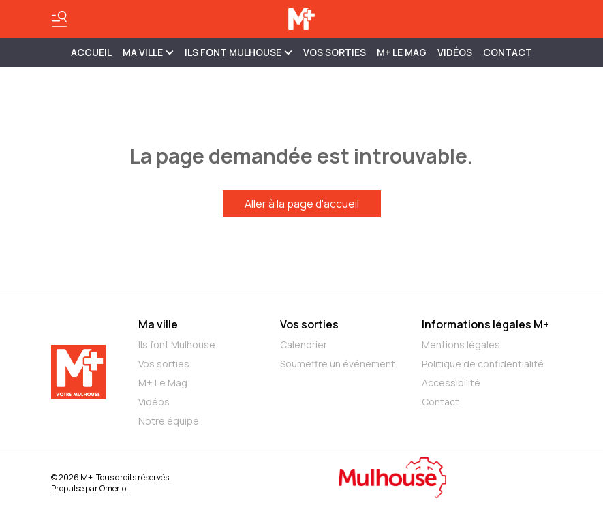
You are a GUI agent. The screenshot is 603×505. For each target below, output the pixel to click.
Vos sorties (334, 52)
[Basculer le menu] (59, 19)
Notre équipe (168, 420)
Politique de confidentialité (483, 363)
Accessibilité (451, 382)
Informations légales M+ (485, 324)
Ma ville (158, 324)
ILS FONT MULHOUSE (238, 52)
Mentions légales (461, 344)
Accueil (91, 52)
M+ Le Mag (402, 52)
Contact (507, 52)
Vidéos (454, 52)
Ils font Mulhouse (176, 344)
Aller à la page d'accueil (302, 203)
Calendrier (303, 344)
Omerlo (112, 488)
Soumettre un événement (337, 363)
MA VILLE (148, 52)
